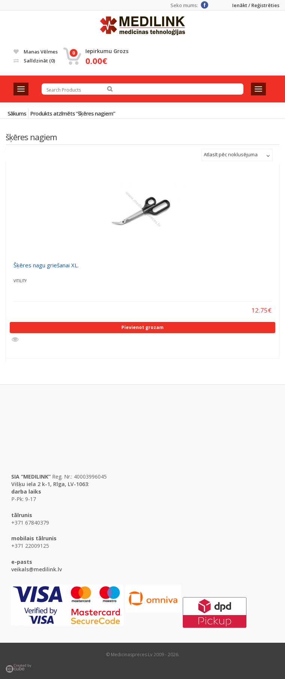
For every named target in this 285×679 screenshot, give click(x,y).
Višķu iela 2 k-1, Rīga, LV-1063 (49, 484)
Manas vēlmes (35, 51)
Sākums (16, 113)
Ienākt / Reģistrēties (255, 5)
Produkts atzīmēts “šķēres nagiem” (72, 113)
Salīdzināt (34, 60)
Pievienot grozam (142, 327)
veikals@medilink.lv (36, 569)
